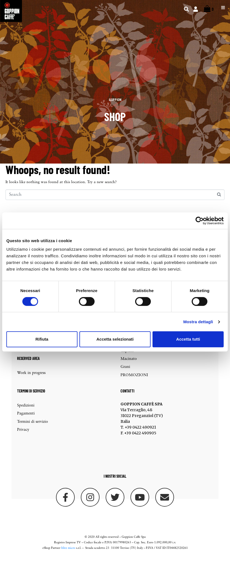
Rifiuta (41, 339)
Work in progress (31, 379)
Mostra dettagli (198, 321)
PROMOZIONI (134, 381)
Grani (125, 373)
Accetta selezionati (114, 339)
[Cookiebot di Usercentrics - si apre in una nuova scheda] (199, 220)
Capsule (127, 357)
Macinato (129, 365)
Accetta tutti (188, 339)
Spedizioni (25, 411)
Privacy (23, 436)
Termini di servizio (32, 428)
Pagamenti (26, 420)
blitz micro (68, 554)
